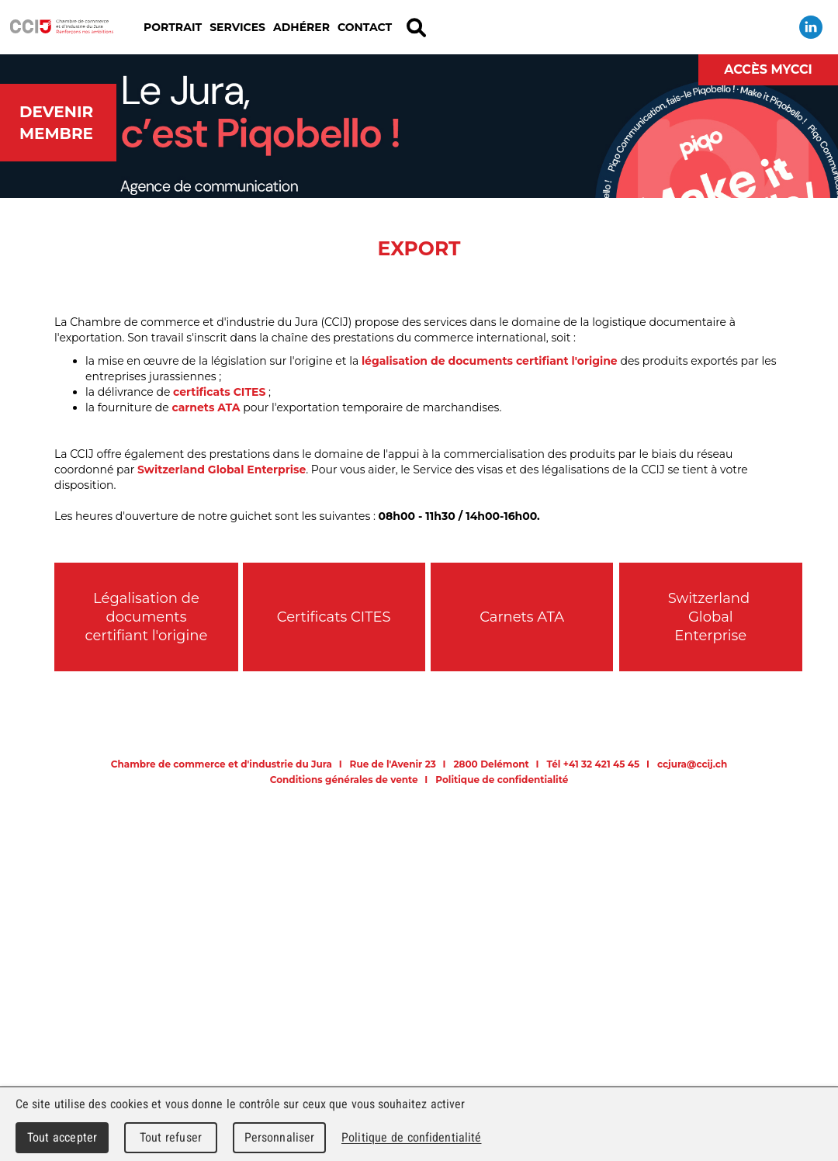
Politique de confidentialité (501, 779)
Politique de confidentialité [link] (411, 1137)
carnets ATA (205, 407)
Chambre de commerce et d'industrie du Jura (62, 27)
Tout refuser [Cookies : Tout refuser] (171, 1137)
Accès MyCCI (768, 69)
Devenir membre (56, 123)
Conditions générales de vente (344, 779)
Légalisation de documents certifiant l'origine (146, 617)
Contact (365, 27)
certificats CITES (219, 392)
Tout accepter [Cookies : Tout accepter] (62, 1137)
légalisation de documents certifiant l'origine (490, 361)
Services (237, 27)
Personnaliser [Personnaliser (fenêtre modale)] (279, 1137)
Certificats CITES (334, 617)
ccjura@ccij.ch (692, 764)
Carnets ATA (522, 617)
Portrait (173, 27)
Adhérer (301, 27)
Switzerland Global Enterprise (221, 470)
